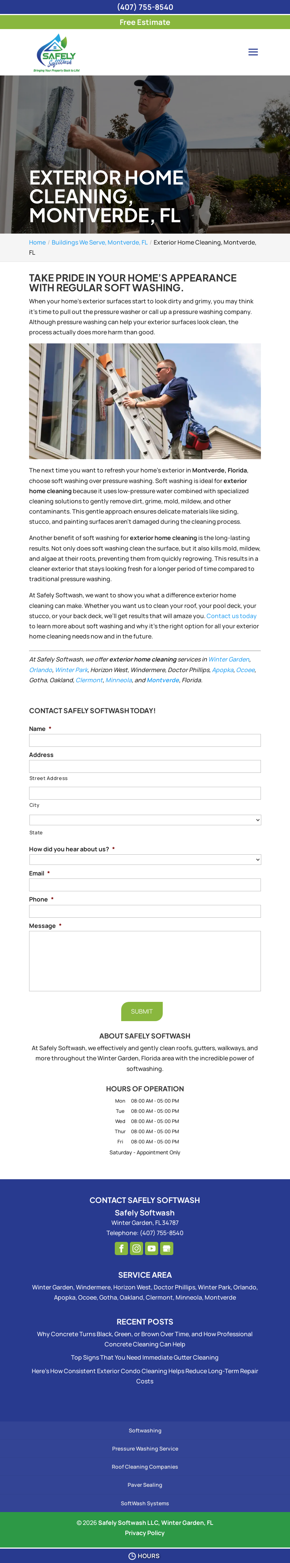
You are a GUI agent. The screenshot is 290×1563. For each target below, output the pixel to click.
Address (41, 755)
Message (45, 926)
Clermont (89, 680)
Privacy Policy (145, 1533)
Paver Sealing (145, 1484)
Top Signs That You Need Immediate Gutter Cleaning (145, 1357)
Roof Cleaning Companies (145, 1466)
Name (40, 729)
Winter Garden (228, 659)
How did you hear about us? (72, 849)
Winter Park (71, 670)
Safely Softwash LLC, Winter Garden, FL (155, 1522)
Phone (41, 899)
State (36, 832)
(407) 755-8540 (145, 7)
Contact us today (232, 616)
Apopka (222, 670)
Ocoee (245, 670)
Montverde (163, 680)
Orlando (40, 670)
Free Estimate (145, 22)
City (34, 804)
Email (39, 873)
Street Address (48, 778)
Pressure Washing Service (145, 1448)
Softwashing (145, 1430)
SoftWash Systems (145, 1503)
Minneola (118, 680)
